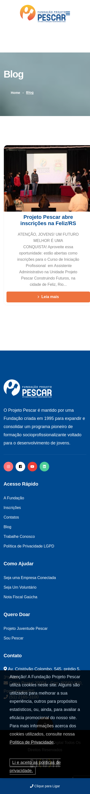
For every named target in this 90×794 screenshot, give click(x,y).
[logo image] (43, 13)
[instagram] (8, 466)
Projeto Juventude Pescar (26, 628)
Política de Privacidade (32, 742)
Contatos (11, 517)
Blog (7, 527)
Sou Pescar (14, 638)
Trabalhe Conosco (19, 536)
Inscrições (12, 508)
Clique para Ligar (45, 786)
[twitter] (44, 466)
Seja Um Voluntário (20, 587)
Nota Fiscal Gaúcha (20, 597)
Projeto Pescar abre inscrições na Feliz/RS (48, 220)
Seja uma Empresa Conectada (30, 578)
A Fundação (14, 498)
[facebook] (20, 466)
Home (15, 92)
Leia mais (48, 297)
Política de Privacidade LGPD (29, 546)
